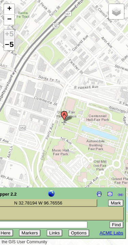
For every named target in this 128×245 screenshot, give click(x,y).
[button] (64, 116)
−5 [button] (9, 45)
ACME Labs (111, 232)
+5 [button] (9, 35)
